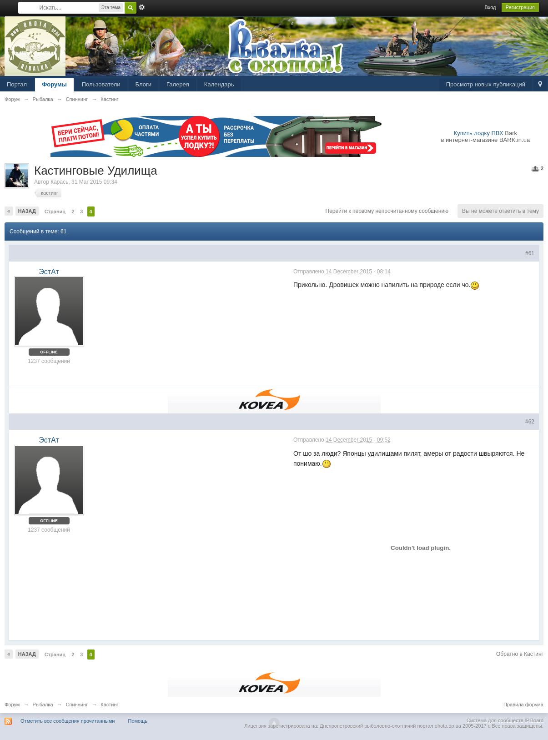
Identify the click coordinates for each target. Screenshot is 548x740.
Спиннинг (77, 704)
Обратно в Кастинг (519, 654)
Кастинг (109, 704)
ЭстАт (49, 272)
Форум (12, 704)
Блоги (143, 84)
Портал (17, 84)
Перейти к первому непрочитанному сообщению (387, 211)
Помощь (138, 721)
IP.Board (534, 720)
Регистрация (520, 7)
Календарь (219, 84)
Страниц (55, 211)
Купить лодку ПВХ (478, 133)
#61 (529, 253)
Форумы (54, 84)
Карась (59, 182)
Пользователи (101, 84)
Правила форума (523, 704)
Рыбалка (43, 704)
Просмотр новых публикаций (485, 84)
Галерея (177, 84)
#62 (529, 421)
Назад (27, 211)
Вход (490, 7)
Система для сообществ (495, 720)
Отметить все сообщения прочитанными (67, 721)
